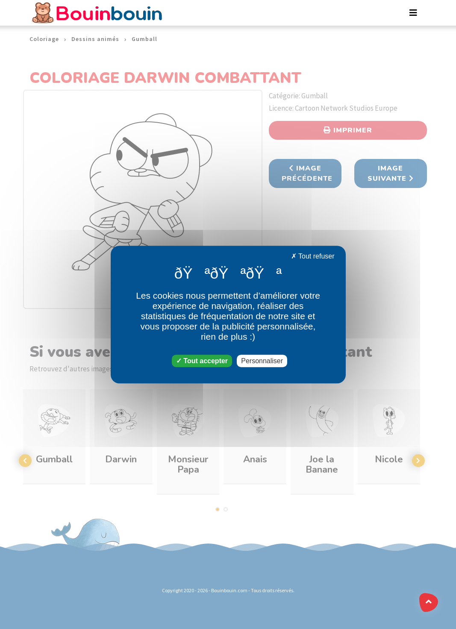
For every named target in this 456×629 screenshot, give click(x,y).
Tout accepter (202, 360)
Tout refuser (313, 256)
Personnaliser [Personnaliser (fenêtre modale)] (262, 360)
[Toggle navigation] (413, 12)
